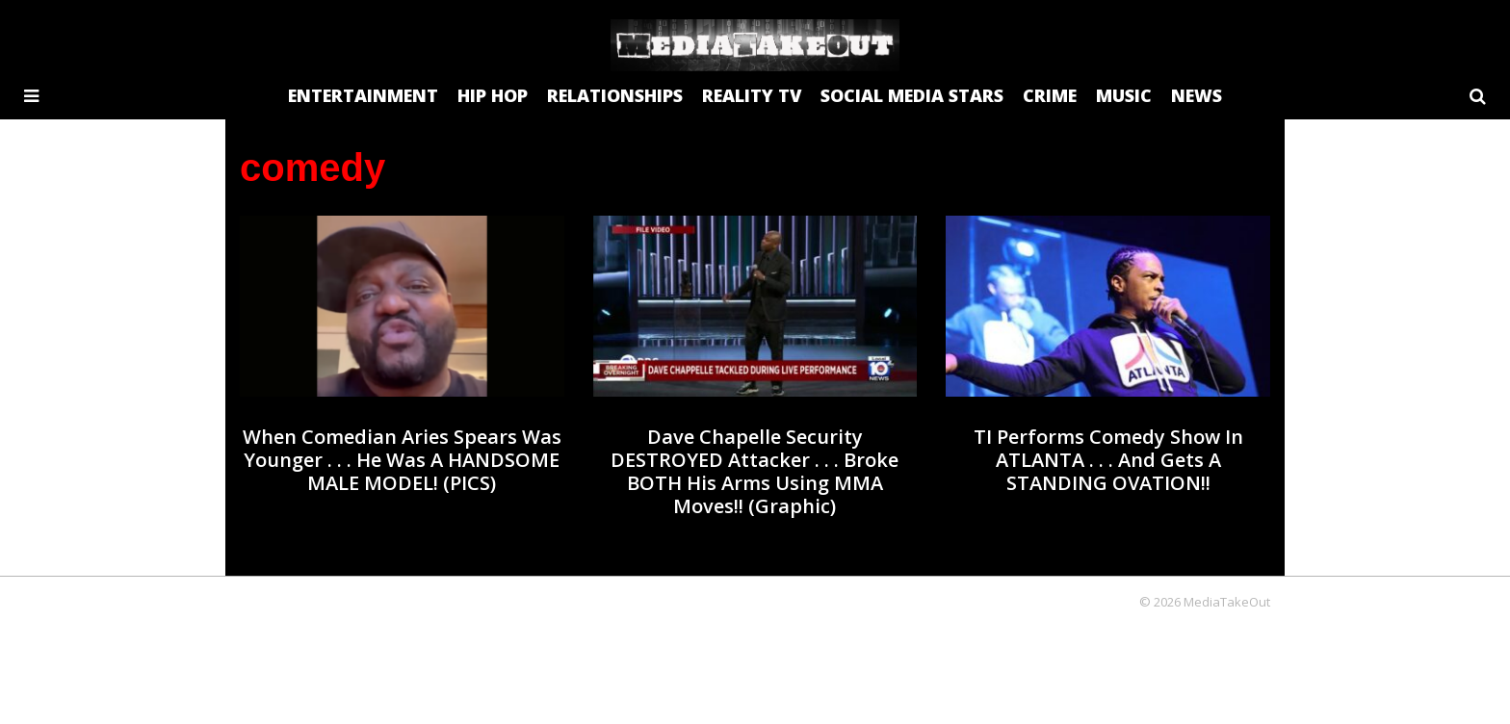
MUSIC (1124, 95)
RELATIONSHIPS (615, 95)
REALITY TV (751, 95)
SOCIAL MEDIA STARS (911, 95)
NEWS (1196, 95)
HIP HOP (492, 95)
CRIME (1050, 95)
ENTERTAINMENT (363, 95)
